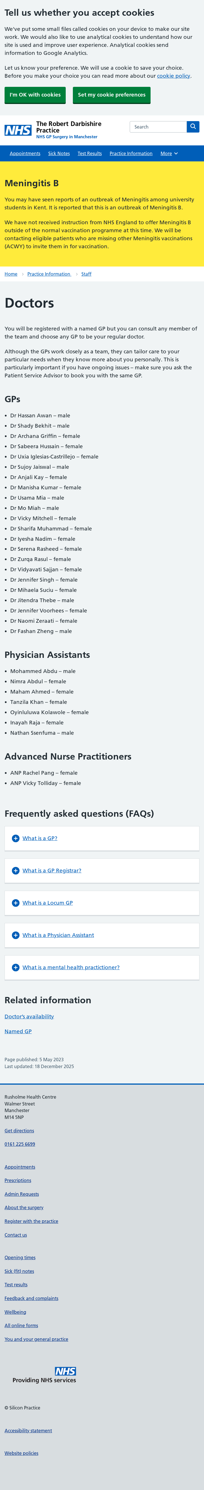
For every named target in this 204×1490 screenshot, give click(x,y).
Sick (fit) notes (19, 1271)
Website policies (21, 1453)
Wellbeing (15, 1312)
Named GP (18, 1031)
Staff (86, 274)
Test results (16, 1284)
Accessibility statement (28, 1430)
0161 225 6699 (20, 1144)
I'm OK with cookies (35, 94)
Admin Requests (22, 1194)
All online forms (21, 1325)
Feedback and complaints (31, 1298)
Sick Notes (59, 153)
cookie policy (173, 76)
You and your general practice (36, 1339)
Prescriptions (18, 1180)
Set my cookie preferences (111, 94)
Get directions (19, 1130)
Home (11, 274)
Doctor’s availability (29, 1016)
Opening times (20, 1257)
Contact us (16, 1235)
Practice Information (131, 153)
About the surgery (24, 1207)
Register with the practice (31, 1221)
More (170, 153)
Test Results (90, 153)
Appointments (25, 153)
